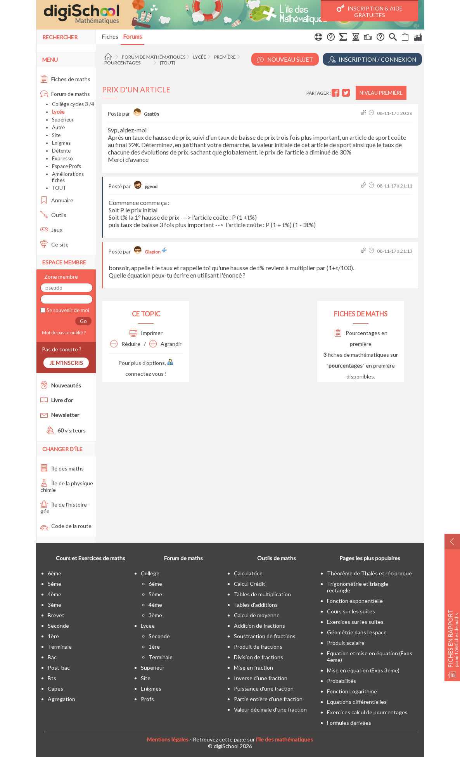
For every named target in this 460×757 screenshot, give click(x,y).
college (150, 573)
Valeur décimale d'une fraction (270, 709)
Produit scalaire (346, 642)
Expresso (62, 158)
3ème (54, 604)
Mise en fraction (253, 667)
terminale (60, 646)
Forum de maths (65, 93)
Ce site (54, 244)
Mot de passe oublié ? (63, 332)
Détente (61, 151)
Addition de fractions (259, 625)
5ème (54, 583)
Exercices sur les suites (355, 621)
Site (56, 135)
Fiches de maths (65, 79)
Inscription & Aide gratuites (370, 11)
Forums (132, 36)
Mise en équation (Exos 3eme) (363, 670)
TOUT (59, 188)
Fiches (110, 36)
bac (52, 657)
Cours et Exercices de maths (90, 558)
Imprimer (146, 333)
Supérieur (63, 119)
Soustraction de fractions (265, 636)
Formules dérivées (349, 722)
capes (55, 688)
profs (147, 699)
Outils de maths (276, 558)
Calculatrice (248, 573)
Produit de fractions (258, 646)
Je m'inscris (66, 362)
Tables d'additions (256, 604)
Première (225, 57)
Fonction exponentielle (355, 600)
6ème (54, 573)
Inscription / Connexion (372, 59)
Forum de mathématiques (153, 57)
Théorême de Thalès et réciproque (369, 573)
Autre (58, 127)
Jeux (51, 229)
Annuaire (56, 200)
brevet (56, 615)
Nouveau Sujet (285, 59)
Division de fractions (258, 657)
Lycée (199, 57)
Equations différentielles (357, 701)
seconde (58, 625)
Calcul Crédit (249, 583)
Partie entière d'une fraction (268, 699)
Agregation (61, 699)
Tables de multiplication (262, 594)
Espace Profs (66, 166)
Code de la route (66, 526)
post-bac (59, 667)
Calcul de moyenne (257, 615)
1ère (53, 636)
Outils (53, 215)
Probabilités (341, 680)
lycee (148, 625)
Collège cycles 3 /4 (73, 104)
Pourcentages (122, 63)
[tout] (167, 63)
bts (52, 678)
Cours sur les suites (351, 611)
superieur (152, 667)
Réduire (125, 343)
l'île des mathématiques (284, 739)
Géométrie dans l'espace (357, 632)
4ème (54, 594)
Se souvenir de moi (67, 310)
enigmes (151, 688)
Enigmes (61, 143)
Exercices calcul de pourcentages (367, 712)
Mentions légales (167, 739)
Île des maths (62, 468)
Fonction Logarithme (352, 691)
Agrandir (165, 343)
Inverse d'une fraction (260, 678)
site (145, 678)
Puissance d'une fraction (264, 688)
